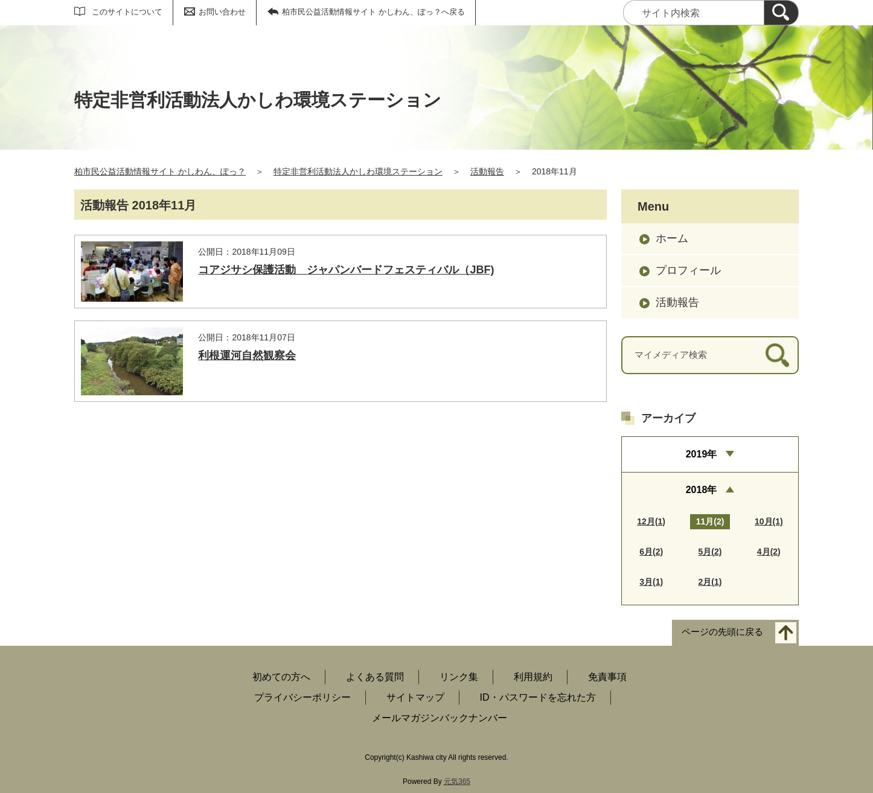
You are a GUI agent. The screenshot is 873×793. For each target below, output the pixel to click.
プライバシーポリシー (302, 697)
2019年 (701, 454)
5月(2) (710, 551)
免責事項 (607, 677)
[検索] (781, 12)
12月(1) (651, 521)
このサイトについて (127, 11)
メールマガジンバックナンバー (439, 718)
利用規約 (533, 677)
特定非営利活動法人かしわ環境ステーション (358, 171)
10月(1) (769, 521)
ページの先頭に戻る (722, 631)
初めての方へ (281, 677)
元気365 (457, 781)
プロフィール (688, 270)
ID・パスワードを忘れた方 (538, 697)
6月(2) (651, 551)
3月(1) (651, 582)
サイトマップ (415, 697)
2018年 (701, 490)
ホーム (672, 238)
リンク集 (459, 677)
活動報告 (487, 171)
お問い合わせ (222, 11)
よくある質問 (375, 677)
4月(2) (769, 551)
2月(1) (710, 582)
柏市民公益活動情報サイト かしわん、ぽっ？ (160, 171)
